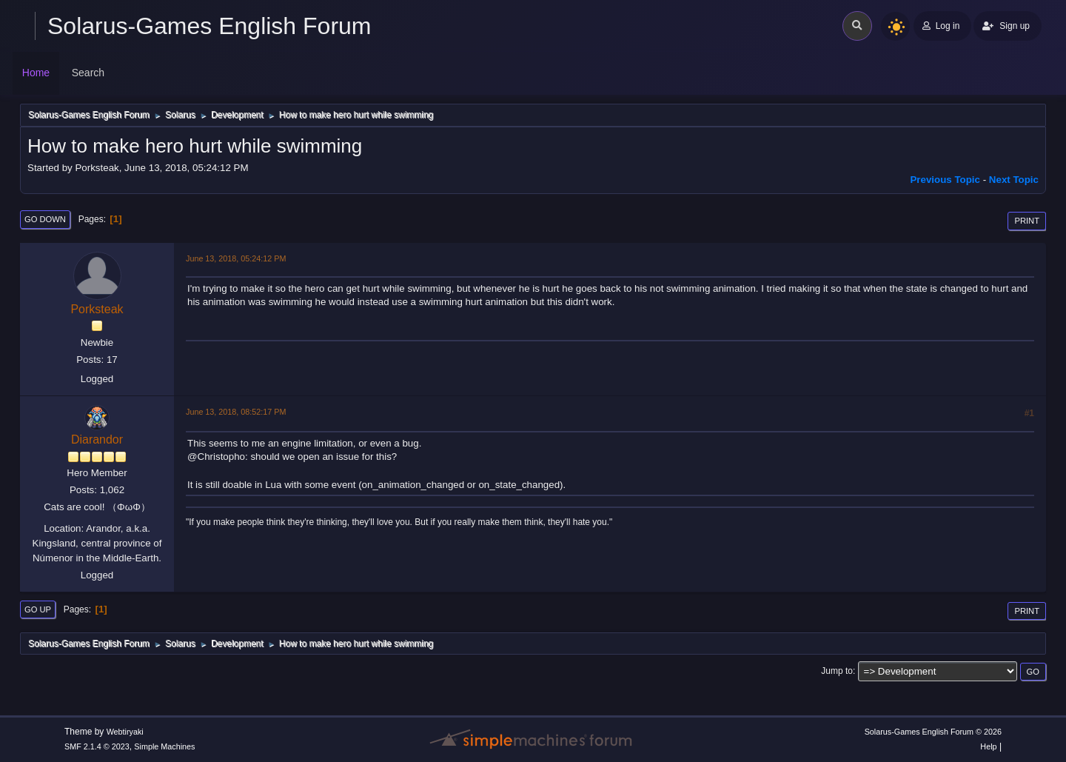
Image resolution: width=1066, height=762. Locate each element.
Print (1026, 220)
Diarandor (97, 439)
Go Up (37, 609)
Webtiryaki (125, 731)
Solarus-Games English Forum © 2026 (933, 731)
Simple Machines (164, 746)
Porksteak (96, 309)
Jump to (837, 671)
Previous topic (945, 179)
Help (988, 746)
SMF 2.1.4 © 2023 (97, 746)
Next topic (1014, 179)
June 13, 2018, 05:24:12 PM (236, 258)
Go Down (45, 219)
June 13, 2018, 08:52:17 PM (236, 411)
